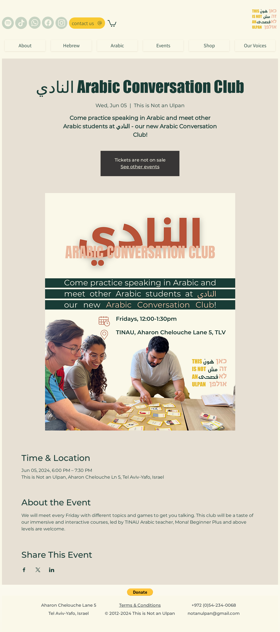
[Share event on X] (38, 570)
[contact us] (87, 23)
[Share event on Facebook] (24, 570)
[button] (112, 23)
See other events (140, 166)
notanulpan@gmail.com (214, 613)
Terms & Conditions (140, 605)
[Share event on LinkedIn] (51, 570)
